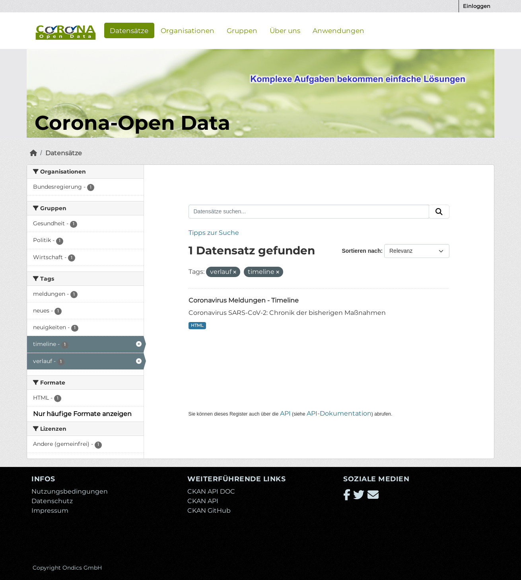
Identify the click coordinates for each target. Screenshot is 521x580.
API (285, 413)
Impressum (49, 510)
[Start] (33, 153)
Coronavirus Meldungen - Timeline (244, 300)
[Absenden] (439, 212)
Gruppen (242, 30)
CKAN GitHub (209, 510)
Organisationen (187, 30)
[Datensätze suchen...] (309, 212)
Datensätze (129, 30)
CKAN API (202, 501)
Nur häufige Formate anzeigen (82, 414)
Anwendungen (338, 30)
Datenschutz (52, 501)
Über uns (285, 30)
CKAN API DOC (211, 491)
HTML (197, 325)
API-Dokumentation (339, 413)
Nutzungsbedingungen (69, 491)
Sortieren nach (361, 251)
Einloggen (476, 6)
